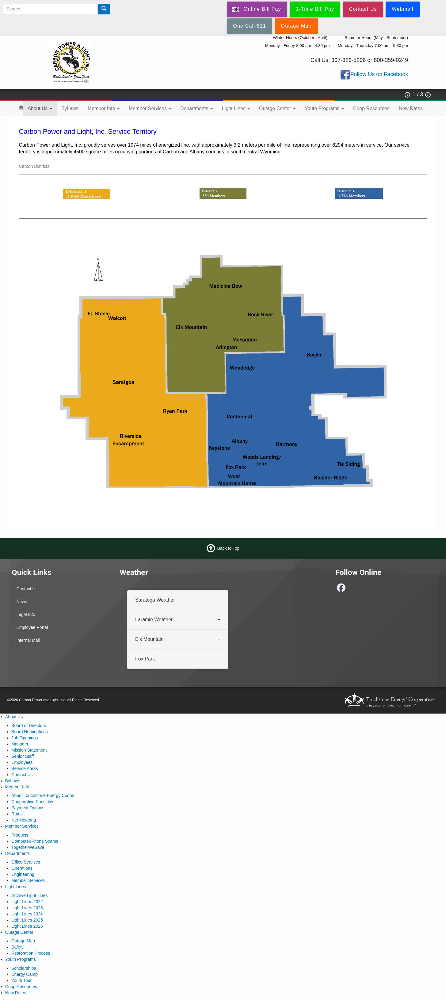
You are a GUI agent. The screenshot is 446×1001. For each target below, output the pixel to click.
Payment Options (27, 807)
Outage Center (277, 108)
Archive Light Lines (29, 895)
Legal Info (25, 614)
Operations (21, 868)
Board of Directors (28, 725)
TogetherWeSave (27, 847)
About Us (40, 108)
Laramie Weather (154, 619)
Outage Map (23, 940)
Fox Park (145, 658)
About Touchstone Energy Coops (42, 795)
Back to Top (228, 548)
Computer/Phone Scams (34, 841)
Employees (21, 762)
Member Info (104, 108)
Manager (19, 743)
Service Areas (24, 768)
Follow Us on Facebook (379, 74)
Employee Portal (32, 627)
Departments (196, 108)
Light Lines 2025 (27, 920)
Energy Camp (24, 974)
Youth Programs (324, 108)
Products (19, 835)
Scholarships (23, 968)
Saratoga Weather (155, 600)
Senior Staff (22, 756)
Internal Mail (28, 640)
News (21, 601)
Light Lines (236, 108)
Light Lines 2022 (27, 901)
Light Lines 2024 (27, 913)
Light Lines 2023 (27, 907)
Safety (17, 947)
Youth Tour (21, 980)
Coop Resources (371, 108)
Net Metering (23, 820)
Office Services (25, 862)
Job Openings (24, 737)
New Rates (411, 108)
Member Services (150, 108)
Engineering (22, 874)
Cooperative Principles (32, 801)
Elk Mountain (149, 639)
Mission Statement (29, 750)
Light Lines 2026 (27, 926)
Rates (17, 813)
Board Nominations (29, 731)
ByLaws (69, 108)
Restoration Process (30, 953)
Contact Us (26, 588)
